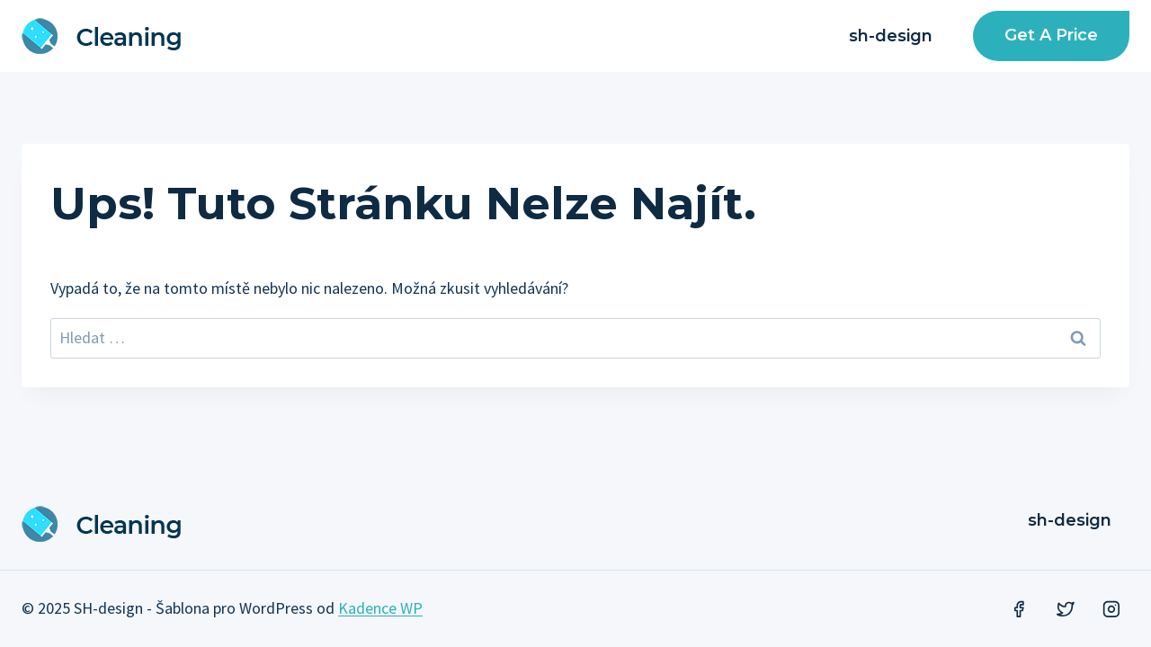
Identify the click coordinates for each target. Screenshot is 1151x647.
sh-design (890, 36)
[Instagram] (1111, 609)
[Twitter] (1066, 609)
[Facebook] (1019, 609)
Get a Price (1051, 35)
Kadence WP (380, 608)
